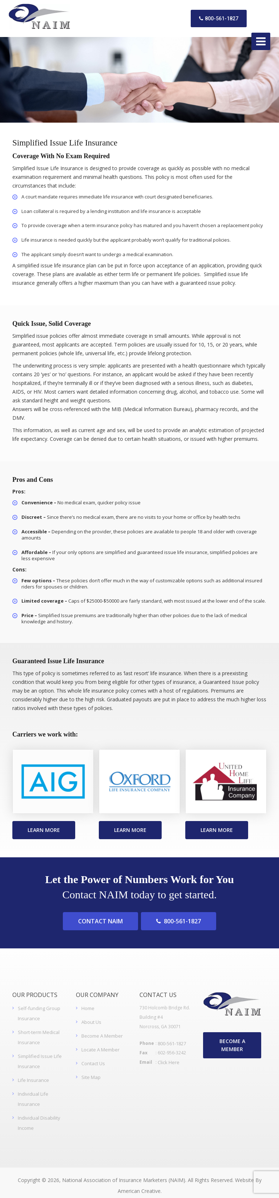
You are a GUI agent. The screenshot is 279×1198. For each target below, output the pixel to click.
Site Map (91, 1071)
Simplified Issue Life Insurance (40, 1055)
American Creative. (140, 1185)
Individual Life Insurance (33, 1093)
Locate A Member (100, 1044)
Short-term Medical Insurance (39, 1031)
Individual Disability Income (39, 1117)
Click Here (168, 1056)
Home (87, 1002)
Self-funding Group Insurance (39, 1007)
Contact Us (93, 1057)
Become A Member (102, 1030)
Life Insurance (33, 1074)
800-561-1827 (216, 15)
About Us (91, 1016)
